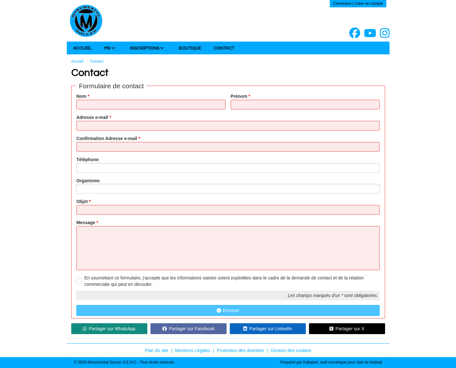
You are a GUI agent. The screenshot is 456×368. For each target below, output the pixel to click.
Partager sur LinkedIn (267, 328)
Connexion (342, 3)
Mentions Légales (192, 350)
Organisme (88, 180)
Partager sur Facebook (188, 328)
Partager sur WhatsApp (109, 328)
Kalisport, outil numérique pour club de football (342, 362)
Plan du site (156, 350)
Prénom (240, 96)
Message (87, 222)
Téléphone (87, 159)
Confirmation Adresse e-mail (108, 138)
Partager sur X (346, 328)
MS (109, 48)
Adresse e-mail (93, 117)
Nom (82, 96)
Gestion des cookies (291, 350)
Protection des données (240, 350)
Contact (224, 48)
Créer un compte (368, 3)
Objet (83, 201)
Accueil (82, 48)
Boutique (190, 48)
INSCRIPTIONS (147, 48)
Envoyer (228, 310)
